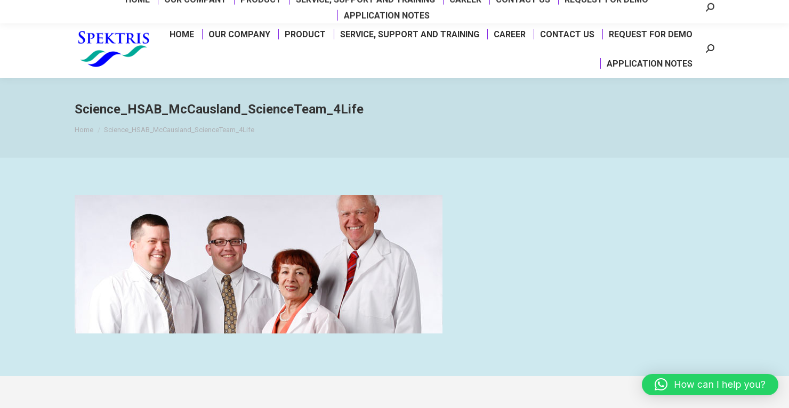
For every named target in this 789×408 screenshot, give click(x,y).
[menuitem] (181, 34)
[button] (710, 384)
